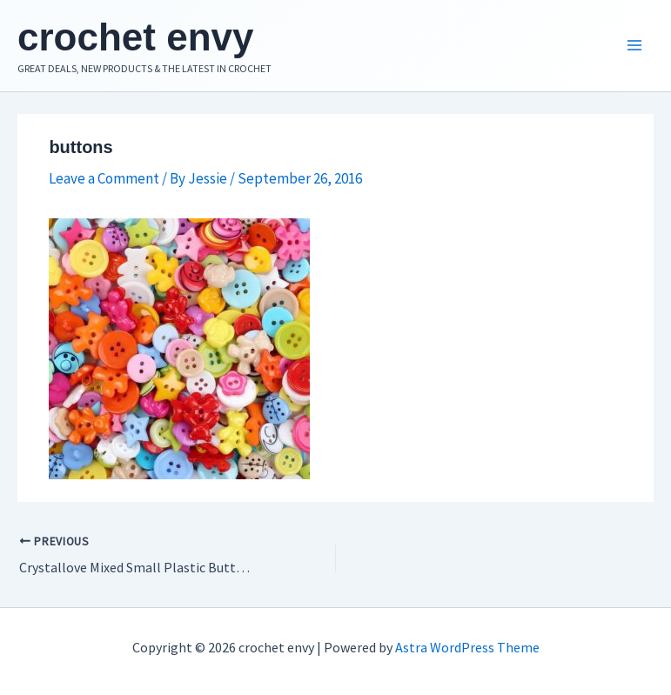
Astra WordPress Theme (467, 647)
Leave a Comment (104, 178)
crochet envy (135, 37)
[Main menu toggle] (634, 46)
